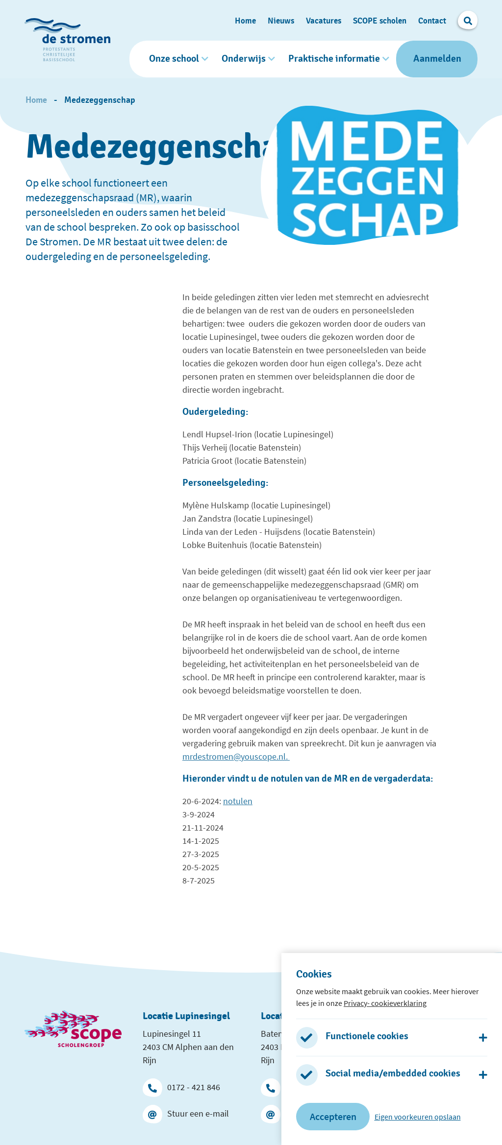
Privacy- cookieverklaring (385, 1003)
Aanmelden (437, 58)
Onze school (174, 58)
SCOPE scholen (379, 20)
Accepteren (333, 1116)
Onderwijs (244, 58)
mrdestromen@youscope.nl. (236, 755)
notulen (237, 799)
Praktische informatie (334, 58)
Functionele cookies (367, 1036)
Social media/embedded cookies (393, 1073)
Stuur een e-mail (186, 1112)
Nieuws (281, 20)
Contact (432, 20)
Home (245, 20)
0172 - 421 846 (181, 1086)
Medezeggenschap (99, 99)
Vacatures (323, 20)
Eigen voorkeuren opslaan (418, 1116)
